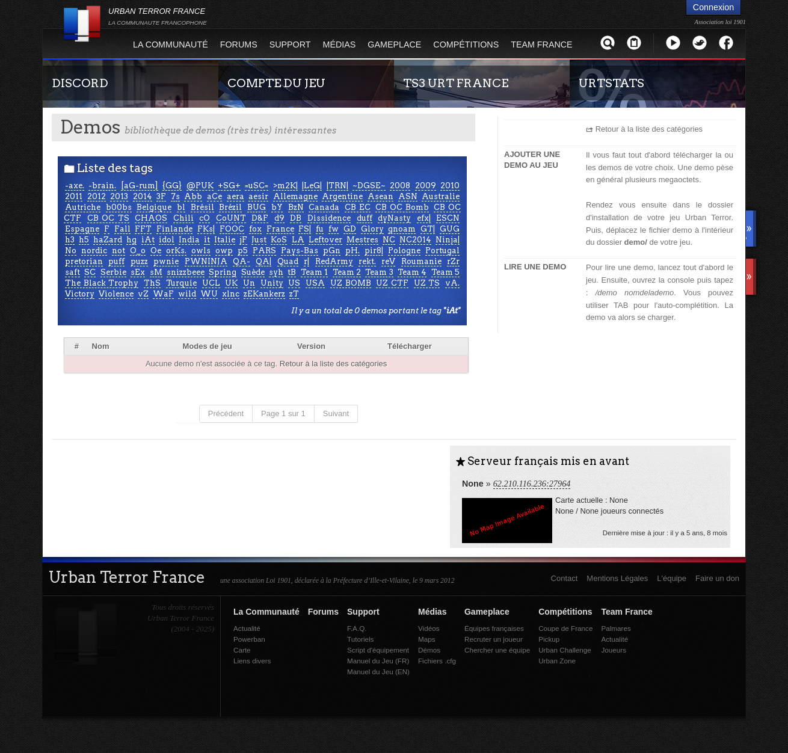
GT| (427, 228)
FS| (304, 228)
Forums (238, 44)
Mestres (362, 239)
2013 (119, 196)
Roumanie (421, 261)
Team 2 (347, 272)
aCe (214, 196)
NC (389, 239)
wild (187, 293)
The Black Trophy (101, 282)
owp (224, 250)
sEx (138, 272)
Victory (79, 293)
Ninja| (448, 239)
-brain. (102, 185)
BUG (256, 207)
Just (258, 239)
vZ (143, 293)
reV (388, 261)
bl (181, 207)
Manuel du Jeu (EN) (378, 671)
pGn (331, 250)
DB (295, 218)
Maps (427, 639)
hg (131, 239)
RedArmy (334, 261)
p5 (243, 250)
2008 (400, 185)
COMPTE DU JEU (276, 83)
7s (175, 196)
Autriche (82, 207)
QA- (241, 261)
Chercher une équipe (497, 650)
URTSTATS (611, 83)
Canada (324, 207)
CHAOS (151, 218)
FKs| (206, 228)
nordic (94, 250)
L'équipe (671, 578)
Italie (224, 239)
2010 (450, 185)
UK (231, 282)
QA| (263, 261)
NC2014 (415, 239)
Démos (429, 650)
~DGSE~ (369, 185)
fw (333, 228)
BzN (296, 207)
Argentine (342, 196)
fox (255, 228)
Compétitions (466, 44)
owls (201, 250)
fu (320, 228)
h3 (70, 239)
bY (277, 207)
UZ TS (427, 282)
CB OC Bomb (401, 207)
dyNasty (394, 218)
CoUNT (231, 218)
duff (364, 218)
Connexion (713, 7)
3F (161, 196)
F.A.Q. (356, 628)
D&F (259, 218)
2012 (96, 196)
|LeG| (312, 185)
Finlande (174, 228)
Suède (253, 272)
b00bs (119, 207)
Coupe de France (565, 628)
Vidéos (429, 628)
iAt (148, 239)
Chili (183, 218)
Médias (339, 44)
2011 (73, 196)
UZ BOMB (350, 282)
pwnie (166, 261)
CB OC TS (108, 218)
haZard (107, 239)
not (118, 250)
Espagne (82, 228)
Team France (541, 44)
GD (349, 228)
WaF (163, 293)
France (280, 228)
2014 (142, 196)
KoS (279, 239)
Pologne (404, 250)
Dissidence (329, 218)
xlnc (230, 293)
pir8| (374, 250)
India (189, 239)
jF (243, 239)
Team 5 (445, 272)
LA (298, 239)
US (294, 282)
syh (276, 272)
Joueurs (613, 650)
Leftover (325, 239)
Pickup (548, 639)
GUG (450, 228)
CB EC (358, 207)
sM (156, 272)
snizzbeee (186, 272)
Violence (116, 293)
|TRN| (337, 185)
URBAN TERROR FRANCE (157, 16)
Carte (242, 650)
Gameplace (394, 44)
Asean (380, 196)
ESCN (448, 218)
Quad (287, 261)
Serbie (113, 272)
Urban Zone (557, 661)
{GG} (172, 185)
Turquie (181, 282)
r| (306, 261)
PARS (264, 250)
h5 (84, 239)
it (207, 239)
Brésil (202, 207)
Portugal (442, 250)
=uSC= (256, 185)
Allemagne (295, 196)
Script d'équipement (378, 650)
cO (204, 218)
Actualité (246, 628)
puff (116, 261)
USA (315, 282)
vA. (452, 282)
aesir (258, 196)
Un (249, 282)
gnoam (402, 228)
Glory (372, 228)
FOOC (232, 228)
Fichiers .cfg (437, 661)
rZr (453, 261)
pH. (352, 250)
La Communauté (170, 44)
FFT (143, 228)
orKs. (176, 250)
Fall (122, 228)
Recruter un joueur (493, 639)
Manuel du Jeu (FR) (378, 661)
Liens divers (252, 661)
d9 (279, 218)
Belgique (154, 207)
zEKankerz (264, 293)
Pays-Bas (299, 250)
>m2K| (285, 185)
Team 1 (314, 272)
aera (235, 196)
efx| (424, 218)
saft (72, 272)
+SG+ (229, 185)
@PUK (200, 185)
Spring (222, 272)
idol (166, 239)
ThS (152, 282)
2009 (425, 185)
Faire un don (717, 578)
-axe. (74, 185)
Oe (155, 250)
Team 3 (379, 272)
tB (292, 272)
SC (90, 272)
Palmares (615, 628)
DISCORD (80, 83)
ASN (407, 196)
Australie (441, 196)
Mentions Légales (617, 578)
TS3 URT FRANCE (455, 83)
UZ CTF (392, 282)
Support (290, 44)
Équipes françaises (494, 628)
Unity (271, 282)
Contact (564, 578)
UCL (211, 282)
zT (294, 293)
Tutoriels (360, 639)
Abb (193, 196)
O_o (138, 250)
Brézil (230, 207)
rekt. (367, 261)
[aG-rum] (139, 185)
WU (209, 293)
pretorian (84, 261)
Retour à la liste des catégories (333, 363)
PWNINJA (206, 261)
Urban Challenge (564, 650)
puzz (139, 261)
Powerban (249, 639)
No (70, 250)
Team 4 (412, 272)
